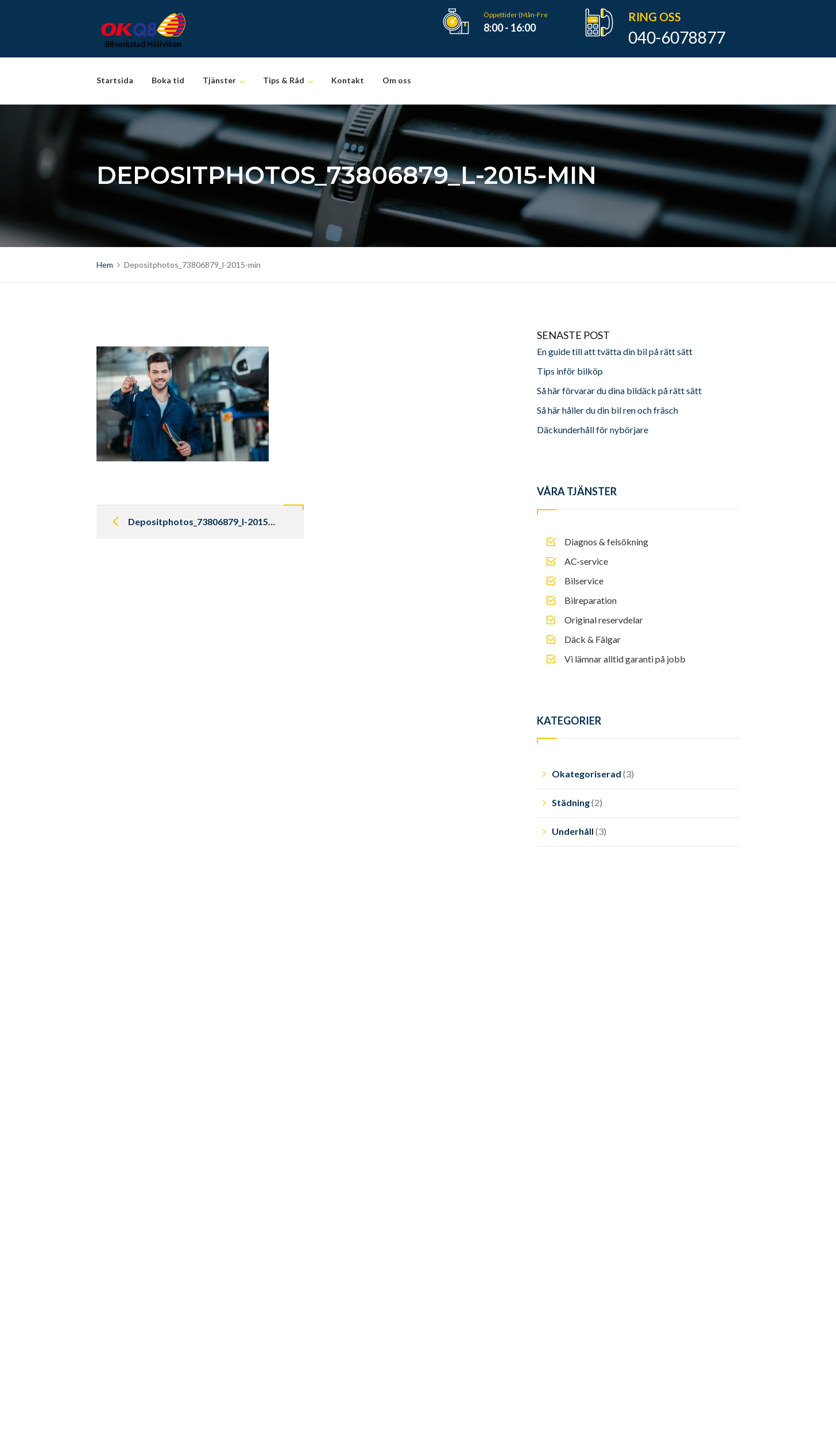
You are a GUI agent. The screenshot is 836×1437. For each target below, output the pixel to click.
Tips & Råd (283, 80)
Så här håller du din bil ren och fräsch (607, 409)
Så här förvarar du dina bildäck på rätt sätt (619, 390)
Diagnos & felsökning (321, 1107)
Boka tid (168, 80)
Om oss (396, 80)
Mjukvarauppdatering (323, 1205)
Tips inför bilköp (570, 370)
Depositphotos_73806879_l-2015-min (203, 521)
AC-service (301, 1127)
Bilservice (299, 1146)
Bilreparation (306, 1166)
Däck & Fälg (304, 1185)
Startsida (114, 80)
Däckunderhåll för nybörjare (592, 429)
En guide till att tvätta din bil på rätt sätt (614, 351)
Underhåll (573, 831)
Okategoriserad (586, 773)
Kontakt (347, 80)
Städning (571, 802)
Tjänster (219, 80)
